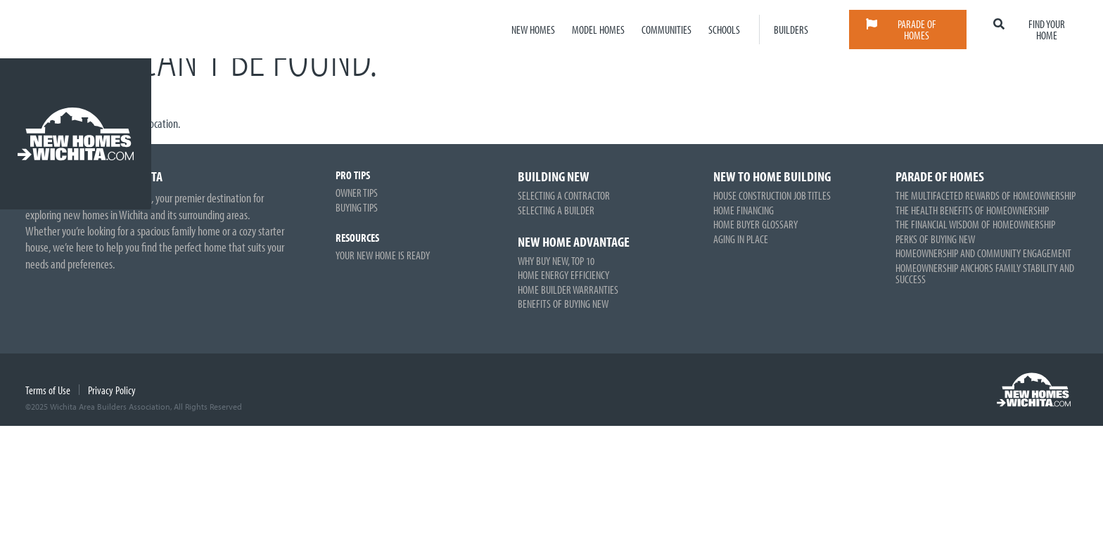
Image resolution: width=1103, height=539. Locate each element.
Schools (724, 29)
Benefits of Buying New (563, 304)
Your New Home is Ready (383, 255)
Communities (666, 29)
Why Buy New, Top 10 (556, 261)
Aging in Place (740, 239)
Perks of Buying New (935, 239)
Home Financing (743, 210)
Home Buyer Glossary (755, 224)
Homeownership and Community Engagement (983, 253)
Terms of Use (47, 390)
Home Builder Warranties (568, 290)
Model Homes (598, 29)
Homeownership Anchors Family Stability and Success (984, 273)
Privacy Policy (112, 390)
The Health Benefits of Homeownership (972, 210)
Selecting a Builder (556, 210)
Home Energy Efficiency (563, 275)
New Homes (533, 29)
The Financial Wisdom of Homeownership (975, 224)
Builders (791, 29)
